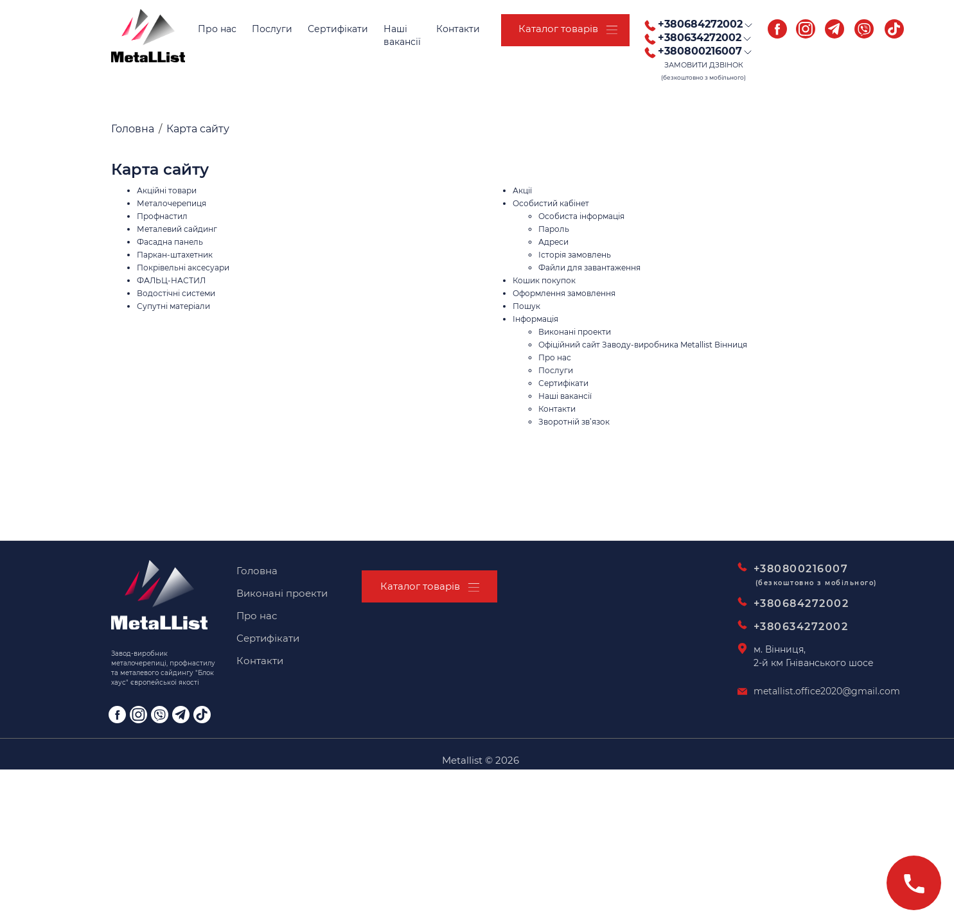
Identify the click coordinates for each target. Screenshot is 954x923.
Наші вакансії (565, 396)
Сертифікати (338, 29)
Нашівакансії (402, 35)
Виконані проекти (574, 332)
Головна (132, 129)
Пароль (553, 229)
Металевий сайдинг (177, 229)
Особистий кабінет (551, 203)
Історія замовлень (574, 254)
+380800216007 (808, 576)
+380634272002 (801, 626)
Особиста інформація (581, 216)
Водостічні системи (176, 293)
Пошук (526, 306)
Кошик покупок (544, 280)
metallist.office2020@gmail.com (827, 691)
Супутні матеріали (173, 306)
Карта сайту (197, 129)
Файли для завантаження (589, 267)
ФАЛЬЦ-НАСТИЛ (171, 280)
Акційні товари (167, 190)
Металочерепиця (171, 203)
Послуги (272, 29)
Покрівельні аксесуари (183, 267)
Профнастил (162, 216)
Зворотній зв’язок (574, 421)
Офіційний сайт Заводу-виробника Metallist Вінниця (642, 344)
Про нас (217, 29)
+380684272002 (801, 603)
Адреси (553, 242)
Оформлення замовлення (564, 293)
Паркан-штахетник (175, 254)
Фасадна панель (170, 242)
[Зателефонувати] (914, 883)
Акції (522, 190)
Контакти (458, 29)
